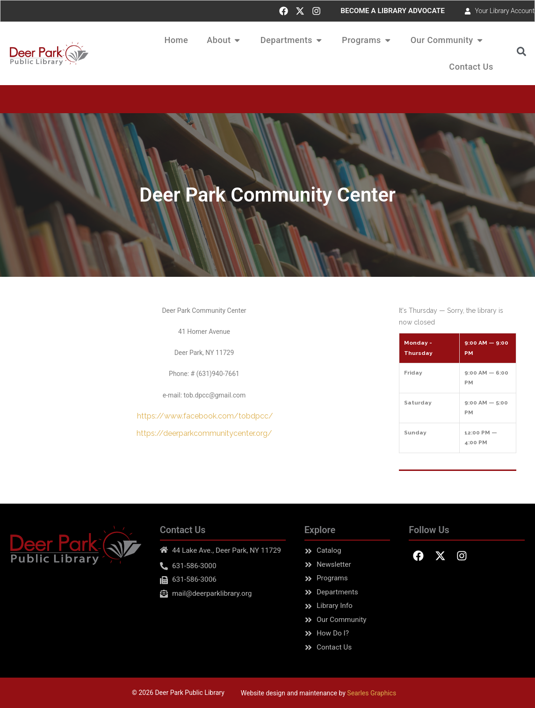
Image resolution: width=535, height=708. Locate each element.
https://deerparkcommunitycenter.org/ (204, 433)
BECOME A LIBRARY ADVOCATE (392, 11)
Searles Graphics (371, 693)
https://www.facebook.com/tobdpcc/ (204, 416)
